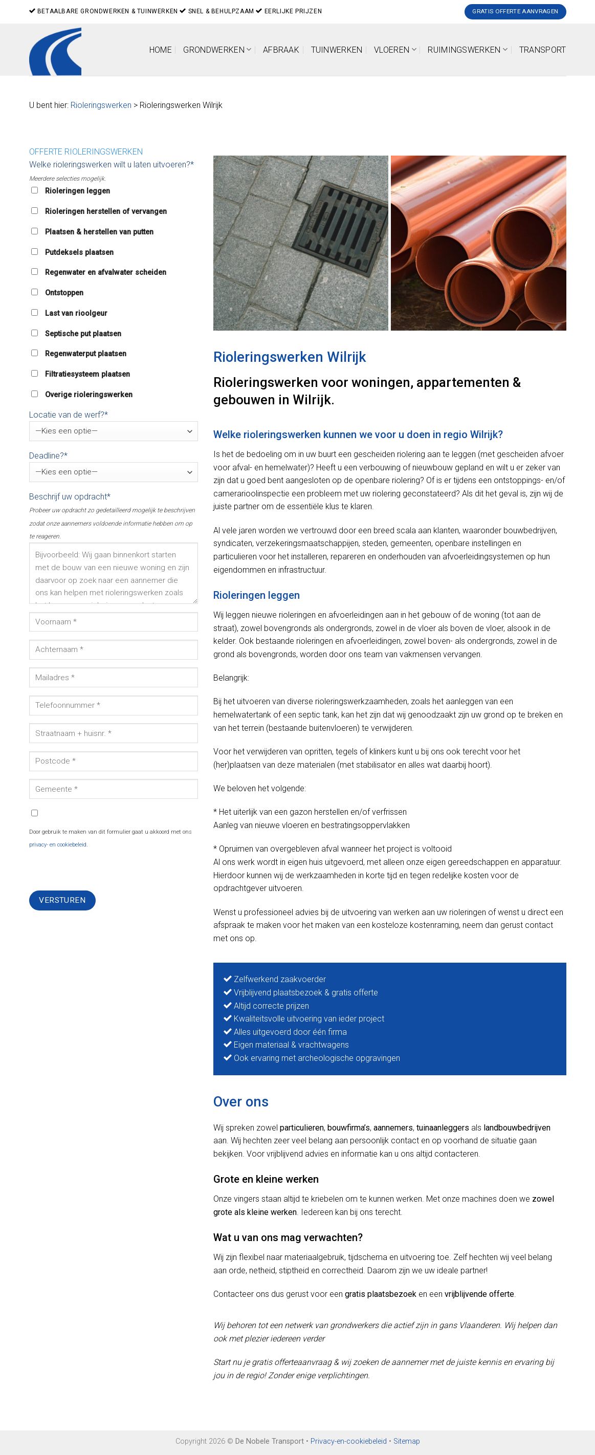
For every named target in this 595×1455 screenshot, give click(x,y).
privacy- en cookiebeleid (57, 844)
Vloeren (395, 49)
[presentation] (107, 871)
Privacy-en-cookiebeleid (349, 1441)
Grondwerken (217, 49)
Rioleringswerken (101, 105)
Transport (542, 50)
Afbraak (281, 50)
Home (160, 50)
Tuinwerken (337, 50)
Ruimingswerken (468, 49)
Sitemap (406, 1441)
